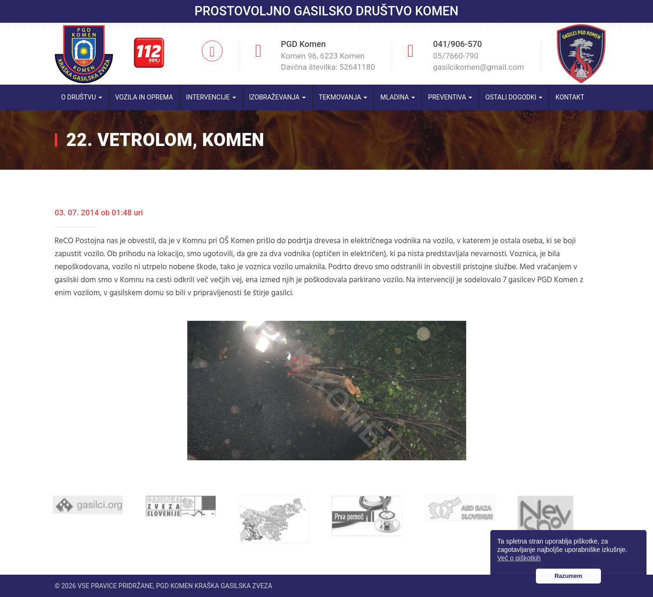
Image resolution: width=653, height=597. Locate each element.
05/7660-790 (456, 55)
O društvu (81, 97)
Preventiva (450, 97)
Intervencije (211, 97)
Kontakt (569, 97)
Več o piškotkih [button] (519, 558)
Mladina (397, 97)
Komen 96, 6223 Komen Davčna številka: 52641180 (328, 61)
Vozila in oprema (144, 97)
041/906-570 (457, 44)
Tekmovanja (343, 97)
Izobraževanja (277, 97)
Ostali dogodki (513, 97)
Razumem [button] (568, 576)
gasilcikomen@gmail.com (478, 67)
